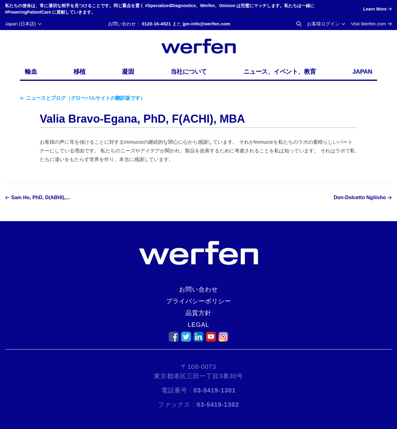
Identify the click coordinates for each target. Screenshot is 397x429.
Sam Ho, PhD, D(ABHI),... (40, 197)
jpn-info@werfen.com (206, 23)
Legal (198, 324)
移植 (80, 71)
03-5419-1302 (218, 404)
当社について (189, 71)
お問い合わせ (198, 289)
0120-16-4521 (156, 23)
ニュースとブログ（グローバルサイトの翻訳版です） (85, 98)
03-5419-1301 (215, 390)
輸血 (31, 71)
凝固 (128, 71)
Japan (362, 71)
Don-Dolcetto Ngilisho (360, 197)
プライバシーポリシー (198, 301)
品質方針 (198, 312)
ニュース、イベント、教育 (279, 71)
